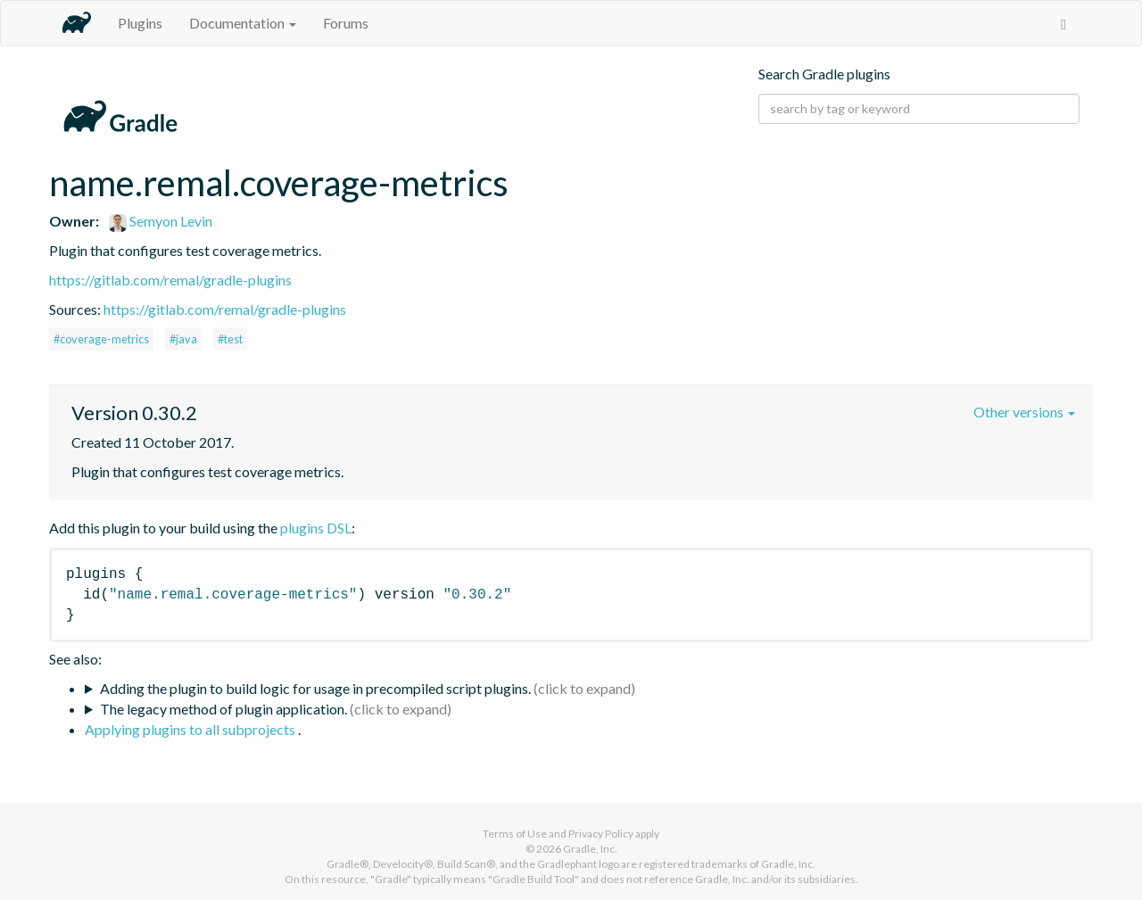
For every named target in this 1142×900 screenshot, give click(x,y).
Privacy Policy (600, 833)
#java (183, 339)
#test (230, 339)
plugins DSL (316, 527)
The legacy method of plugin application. (223, 708)
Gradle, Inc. (590, 848)
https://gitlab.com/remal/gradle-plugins (170, 279)
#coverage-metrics (101, 339)
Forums (345, 22)
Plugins (140, 22)
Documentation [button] (242, 22)
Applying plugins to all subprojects (191, 729)
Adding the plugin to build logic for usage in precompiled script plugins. (315, 688)
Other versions (1024, 411)
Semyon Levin (160, 220)
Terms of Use (515, 833)
